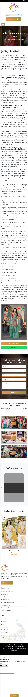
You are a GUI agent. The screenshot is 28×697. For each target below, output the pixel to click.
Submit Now (14, 392)
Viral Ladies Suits (6, 610)
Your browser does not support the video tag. (14, 488)
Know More (7, 583)
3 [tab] (13, 557)
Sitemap (3, 621)
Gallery (3, 638)
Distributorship (13, 19)
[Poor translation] (5, 665)
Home (5, 39)
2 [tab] (10, 557)
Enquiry (14, 695)
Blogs (3, 624)
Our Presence (5, 627)
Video (3, 635)
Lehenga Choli (5, 594)
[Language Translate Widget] (13, 15)
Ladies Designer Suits (7, 591)
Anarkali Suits (5, 597)
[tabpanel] (14, 536)
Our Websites (5, 630)
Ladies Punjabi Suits (6, 608)
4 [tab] (15, 557)
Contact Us (4, 632)
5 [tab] (17, 557)
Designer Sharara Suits (7, 602)
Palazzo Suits (5, 599)
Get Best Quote (14, 343)
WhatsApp (14, 348)
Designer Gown (5, 605)
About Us (4, 619)
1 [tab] (8, 557)
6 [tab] (19, 557)
